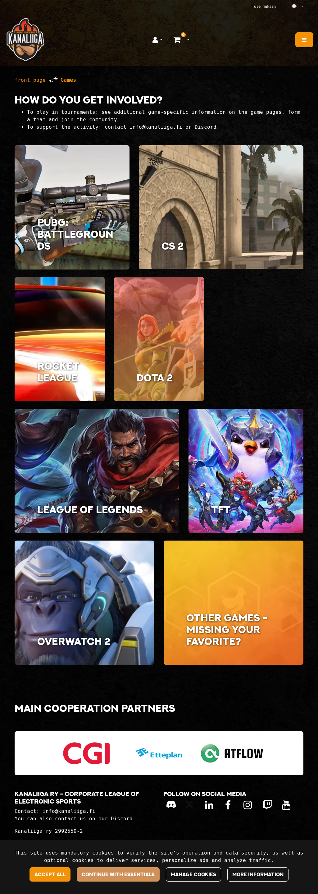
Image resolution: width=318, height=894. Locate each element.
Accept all (50, 874)
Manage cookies (193, 874)
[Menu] (304, 39)
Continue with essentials (118, 874)
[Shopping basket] (178, 39)
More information (258, 874)
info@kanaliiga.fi (69, 811)
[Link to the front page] (25, 39)
